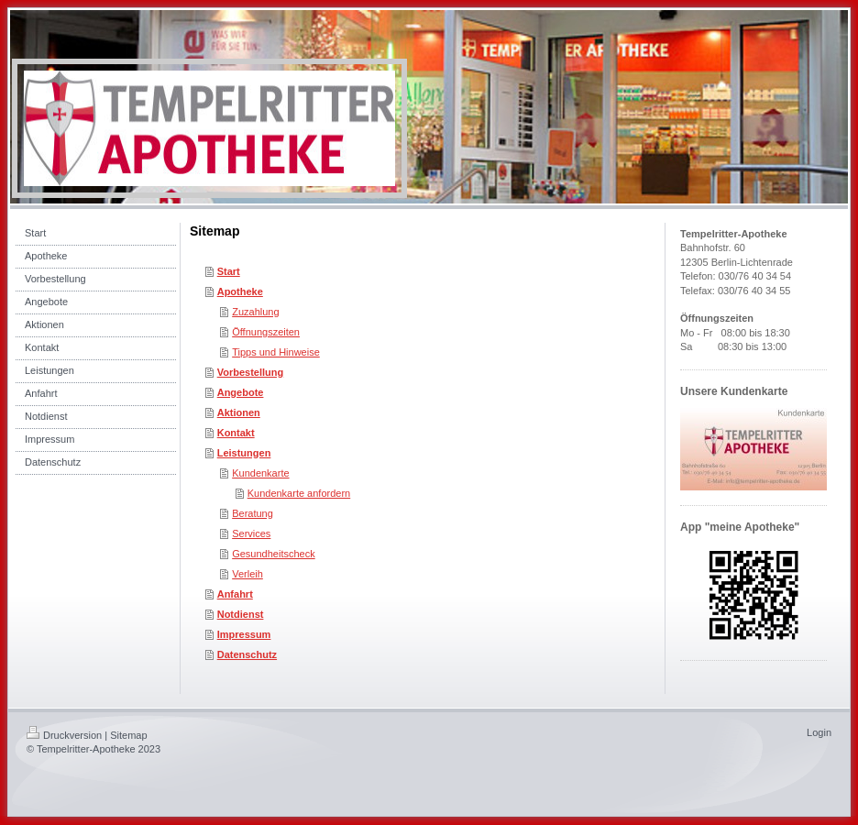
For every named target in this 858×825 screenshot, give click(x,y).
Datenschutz (247, 654)
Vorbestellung (250, 372)
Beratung (252, 513)
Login (819, 732)
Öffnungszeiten (266, 331)
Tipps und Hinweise (276, 352)
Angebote (240, 392)
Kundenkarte (260, 473)
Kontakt (236, 432)
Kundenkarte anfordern (299, 493)
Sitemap (128, 735)
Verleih (247, 573)
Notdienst (240, 614)
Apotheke (240, 291)
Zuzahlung (255, 311)
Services (251, 533)
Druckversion (64, 735)
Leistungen (244, 452)
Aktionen (238, 412)
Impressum (244, 634)
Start (228, 271)
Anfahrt (235, 594)
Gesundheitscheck (273, 553)
